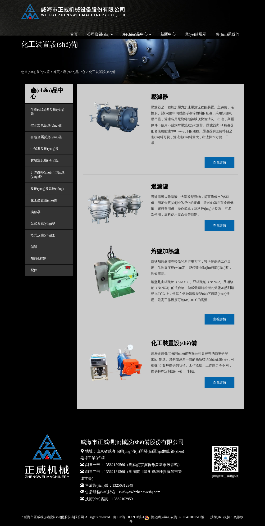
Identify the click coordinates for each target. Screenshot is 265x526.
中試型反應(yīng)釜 (45, 149)
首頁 (74, 34)
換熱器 (36, 212)
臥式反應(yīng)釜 (43, 223)
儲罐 (34, 247)
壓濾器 (159, 97)
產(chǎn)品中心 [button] (136, 34)
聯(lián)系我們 (227, 34)
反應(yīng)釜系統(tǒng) (47, 189)
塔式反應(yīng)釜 (43, 235)
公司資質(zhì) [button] (100, 34)
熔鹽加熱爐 (165, 251)
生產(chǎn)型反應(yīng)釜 (47, 112)
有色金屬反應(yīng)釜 (46, 137)
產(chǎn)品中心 (74, 72)
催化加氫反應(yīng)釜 (46, 125)
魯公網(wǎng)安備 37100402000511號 (175, 517)
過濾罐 (159, 186)
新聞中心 (168, 34)
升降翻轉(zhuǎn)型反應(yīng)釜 (47, 174)
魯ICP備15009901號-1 (128, 517)
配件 (34, 270)
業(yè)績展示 (195, 34)
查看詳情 (219, 162)
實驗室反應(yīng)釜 (45, 160)
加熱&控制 (38, 258)
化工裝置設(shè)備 (102, 72)
